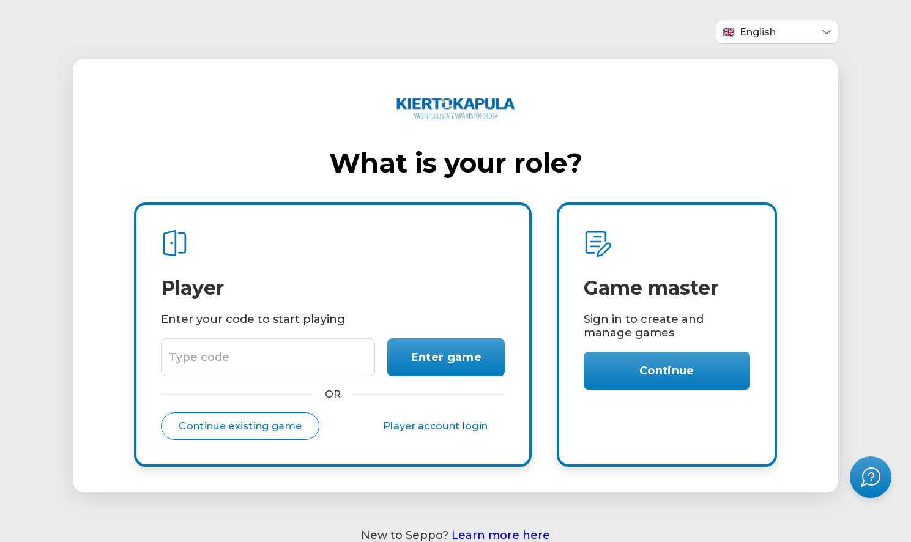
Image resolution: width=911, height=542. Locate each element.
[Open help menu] (870, 477)
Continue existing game (240, 426)
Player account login (435, 426)
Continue (666, 370)
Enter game (446, 357)
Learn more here (501, 535)
